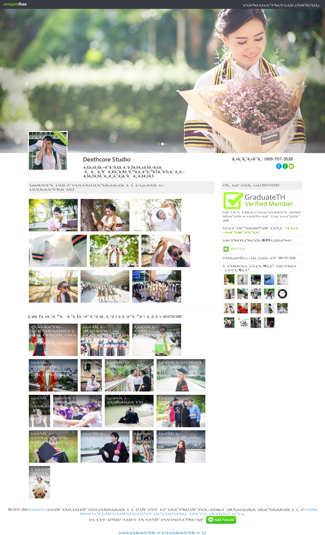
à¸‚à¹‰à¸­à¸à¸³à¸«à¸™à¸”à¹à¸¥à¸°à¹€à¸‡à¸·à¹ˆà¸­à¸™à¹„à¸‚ (209, 514)
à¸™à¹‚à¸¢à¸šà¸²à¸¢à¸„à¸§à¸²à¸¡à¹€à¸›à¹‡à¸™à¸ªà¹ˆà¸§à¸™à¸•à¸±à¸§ (133, 514)
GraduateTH (36, 509)
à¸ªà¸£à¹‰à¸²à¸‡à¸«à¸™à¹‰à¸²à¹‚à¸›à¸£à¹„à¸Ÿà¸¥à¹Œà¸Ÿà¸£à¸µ (281, 5)
